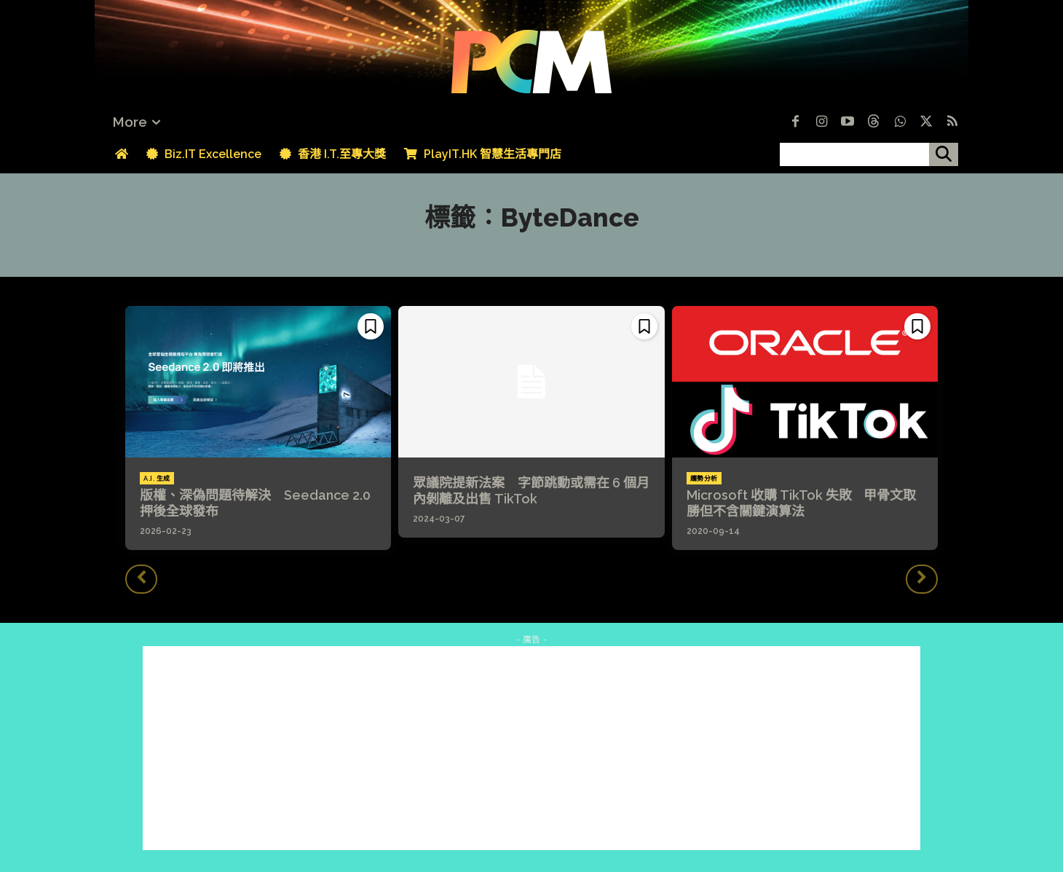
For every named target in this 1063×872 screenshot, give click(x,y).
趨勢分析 (704, 478)
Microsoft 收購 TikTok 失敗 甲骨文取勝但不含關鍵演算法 (801, 503)
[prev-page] (141, 579)
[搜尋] (943, 154)
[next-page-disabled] (922, 579)
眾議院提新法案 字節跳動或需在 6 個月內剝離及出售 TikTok (531, 490)
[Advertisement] (531, 748)
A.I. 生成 (156, 478)
